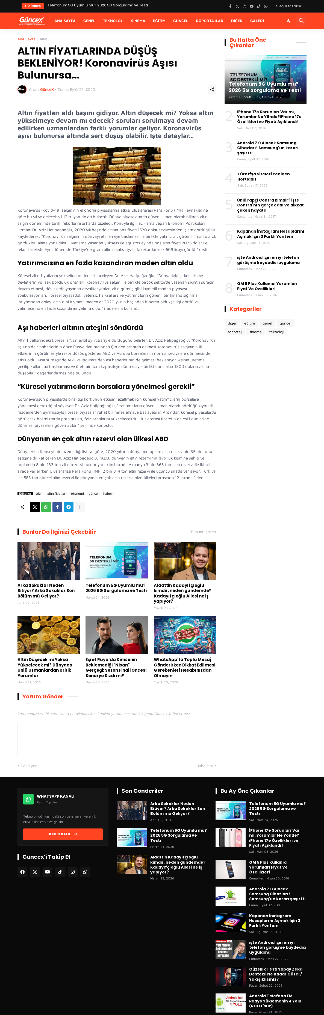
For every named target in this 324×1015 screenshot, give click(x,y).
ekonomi (77, 493)
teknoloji (276, 331)
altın (43, 39)
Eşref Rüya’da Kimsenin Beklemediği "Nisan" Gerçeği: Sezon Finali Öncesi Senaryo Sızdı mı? (116, 667)
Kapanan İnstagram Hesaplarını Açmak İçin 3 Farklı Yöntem (270, 234)
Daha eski (204, 765)
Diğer (237, 20)
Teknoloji (113, 20)
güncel (94, 493)
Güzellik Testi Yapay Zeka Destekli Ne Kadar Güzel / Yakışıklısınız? (275, 974)
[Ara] (301, 21)
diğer (232, 323)
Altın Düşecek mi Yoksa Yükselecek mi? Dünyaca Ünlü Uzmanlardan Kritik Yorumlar (44, 667)
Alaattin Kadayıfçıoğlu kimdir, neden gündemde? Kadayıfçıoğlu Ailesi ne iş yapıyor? (182, 593)
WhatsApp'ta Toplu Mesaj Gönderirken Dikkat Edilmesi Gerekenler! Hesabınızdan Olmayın (184, 667)
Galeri (257, 20)
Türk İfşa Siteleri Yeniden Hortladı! (263, 176)
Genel (89, 20)
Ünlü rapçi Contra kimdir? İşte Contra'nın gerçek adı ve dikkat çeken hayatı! (270, 205)
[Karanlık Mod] (289, 20)
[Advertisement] (266, 383)
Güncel (180, 20)
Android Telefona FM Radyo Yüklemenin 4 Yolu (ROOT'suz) (275, 1000)
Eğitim (159, 20)
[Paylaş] (212, 89)
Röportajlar (209, 20)
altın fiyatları (56, 493)
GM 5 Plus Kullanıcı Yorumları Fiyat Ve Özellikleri (267, 286)
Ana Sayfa (65, 20)
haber (107, 493)
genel (267, 323)
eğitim (249, 323)
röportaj (235, 331)
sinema (255, 331)
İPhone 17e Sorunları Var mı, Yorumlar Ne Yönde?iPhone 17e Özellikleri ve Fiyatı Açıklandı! (269, 116)
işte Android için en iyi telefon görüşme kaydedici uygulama (268, 260)
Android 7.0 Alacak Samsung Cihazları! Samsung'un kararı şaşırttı (268, 147)
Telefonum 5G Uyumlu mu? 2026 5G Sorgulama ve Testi (116, 588)
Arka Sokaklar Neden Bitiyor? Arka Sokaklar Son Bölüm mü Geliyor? (46, 591)
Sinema (138, 20)
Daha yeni (29, 765)
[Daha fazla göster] (80, 507)
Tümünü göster (203, 532)
